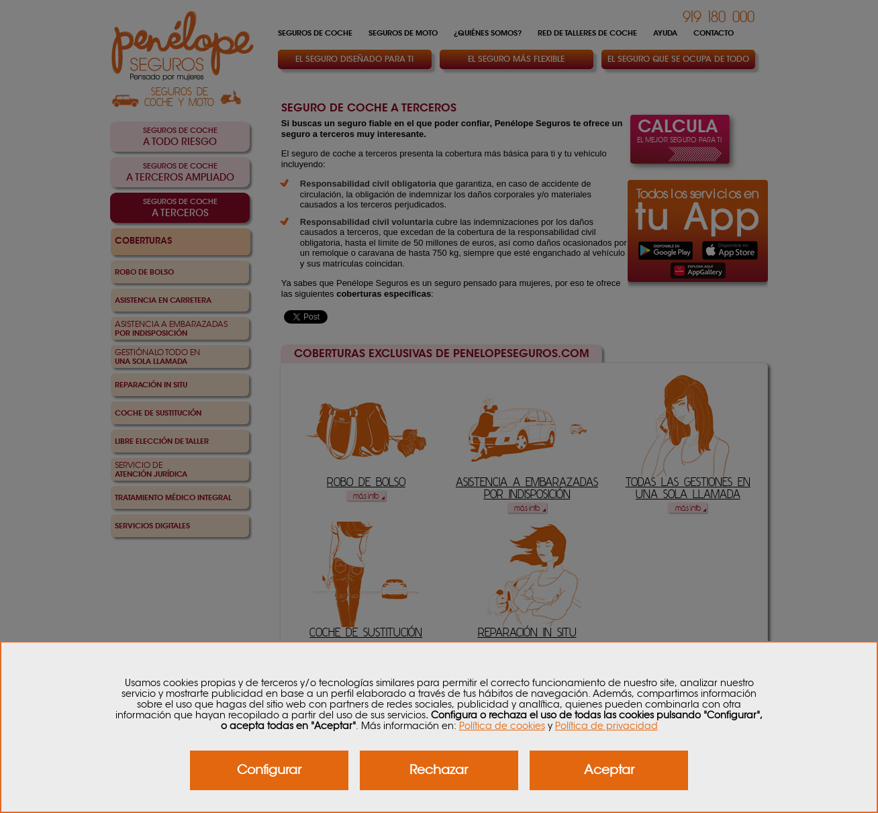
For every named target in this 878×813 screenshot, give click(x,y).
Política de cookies (502, 726)
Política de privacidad (606, 726)
